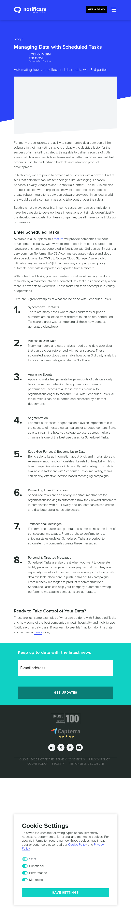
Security (58, 763)
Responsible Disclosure (86, 763)
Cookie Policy (37, 763)
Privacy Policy (99, 759)
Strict (32, 859)
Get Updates (65, 693)
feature (58, 239)
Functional (36, 866)
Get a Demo (96, 9)
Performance (38, 873)
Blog (17, 39)
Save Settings (65, 893)
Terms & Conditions (70, 759)
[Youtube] (79, 747)
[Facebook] (70, 747)
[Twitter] (60, 747)
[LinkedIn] (51, 747)
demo (38, 632)
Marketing (36, 880)
